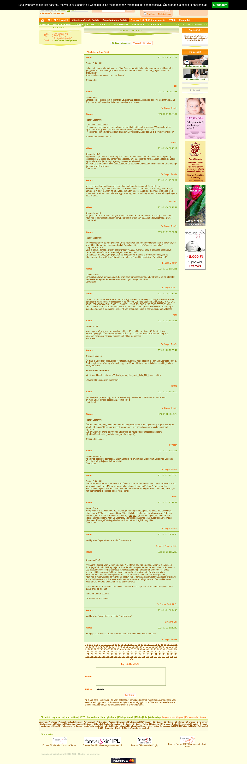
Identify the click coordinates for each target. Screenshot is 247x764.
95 (161, 649)
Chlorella (98, 724)
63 (161, 647)
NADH (177, 726)
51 (127, 647)
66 (170, 647)
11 (105, 644)
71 (92, 649)
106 (107, 652)
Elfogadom (220, 4)
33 (168, 644)
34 (170, 644)
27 (150, 644)
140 (151, 654)
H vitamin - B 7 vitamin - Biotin (164, 724)
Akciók (65, 20)
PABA (194, 726)
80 (118, 649)
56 (141, 647)
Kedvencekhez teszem (196, 717)
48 (118, 647)
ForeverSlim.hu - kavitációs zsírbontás (60, 744)
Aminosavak (89, 722)
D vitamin (127, 724)
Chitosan (88, 724)
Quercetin (108, 728)
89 (144, 649)
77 (109, 649)
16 (119, 644)
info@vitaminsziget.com (66, 40)
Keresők (44, 24)
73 (98, 649)
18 (125, 644)
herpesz (91, 511)
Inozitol (194, 724)
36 (176, 644)
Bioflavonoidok (47, 724)
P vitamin (185, 726)
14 (113, 644)
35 (173, 644)
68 (176, 647)
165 (159, 656)
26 (147, 644)
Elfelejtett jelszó (164, 14)
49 (121, 647)
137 (139, 654)
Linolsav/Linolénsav (137, 726)
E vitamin (137, 724)
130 (111, 654)
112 (131, 652)
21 (133, 644)
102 (91, 652)
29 (156, 644)
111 (127, 652)
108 (115, 652)
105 (103, 652)
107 (111, 652)
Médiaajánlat (141, 717)
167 (167, 656)
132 (119, 654)
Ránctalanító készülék (195, 79)
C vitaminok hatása (74, 724)
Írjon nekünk (72, 717)
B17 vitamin (145, 722)
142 (159, 654)
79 (115, 649)
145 (171, 654)
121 (167, 652)
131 (115, 654)
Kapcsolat (184, 20)
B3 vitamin (168, 722)
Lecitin (115, 726)
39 (92, 647)
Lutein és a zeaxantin (163, 726)
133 (123, 654)
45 (110, 647)
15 (116, 644)
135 (131, 654)
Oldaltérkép (155, 717)
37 (87, 647)
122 (171, 652)
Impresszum (58, 717)
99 (172, 649)
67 (173, 647)
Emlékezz (151, 14)
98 (169, 649)
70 (89, 649)
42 (101, 647)
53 (133, 647)
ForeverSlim (138, 24)
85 (132, 649)
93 (155, 649)
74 (100, 649)
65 (167, 647)
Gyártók (135, 20)
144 (167, 654)
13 (110, 644)
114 (139, 652)
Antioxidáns (102, 722)
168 (171, 656)
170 (131, 659)
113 (135, 652)
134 (127, 654)
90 (146, 649)
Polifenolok (203, 726)
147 (87, 656)
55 (138, 647)
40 (95, 647)
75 (103, 649)
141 (155, 654)
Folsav (146, 724)
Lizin (150, 726)
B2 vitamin (157, 722)
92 (152, 649)
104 (99, 652)
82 (123, 649)
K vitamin (203, 724)
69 (86, 649)
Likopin (123, 726)
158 (131, 656)
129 (107, 654)
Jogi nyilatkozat (108, 717)
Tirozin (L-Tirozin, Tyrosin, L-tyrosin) (131, 728)
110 (123, 652)
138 (143, 654)
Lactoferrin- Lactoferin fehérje (97, 726)
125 (91, 654)
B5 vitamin (179, 722)
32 (165, 644)
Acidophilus (64, 722)
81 (121, 649)
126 (95, 654)
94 (158, 649)
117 (151, 652)
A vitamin (53, 722)
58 (147, 647)
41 (98, 647)
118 (155, 652)
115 (143, 652)
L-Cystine (78, 726)
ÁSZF (82, 717)
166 (163, 656)
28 (153, 644)
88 (141, 649)
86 (135, 649)
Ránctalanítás (121, 24)
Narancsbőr (104, 24)
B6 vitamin (191, 722)
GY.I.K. (172, 20)
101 (87, 652)
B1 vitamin (122, 722)
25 (145, 644)
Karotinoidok (45, 726)
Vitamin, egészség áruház (85, 20)
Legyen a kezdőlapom (173, 717)
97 (166, 649)
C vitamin (59, 724)
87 (138, 649)
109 (119, 652)
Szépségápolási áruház (115, 20)
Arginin (112, 722)
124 (87, 654)
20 (130, 644)
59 (150, 647)
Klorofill (56, 726)
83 (126, 649)
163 (151, 656)
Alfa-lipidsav (76, 722)
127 (99, 654)
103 (95, 652)
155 (119, 656)
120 (163, 652)
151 (103, 656)
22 (136, 644)
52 (130, 647)
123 (175, 652)
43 (104, 647)
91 (149, 649)
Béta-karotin (202, 722)
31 (162, 644)
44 (107, 647)
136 (135, 654)
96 (164, 649)
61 (156, 647)
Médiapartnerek (126, 717)
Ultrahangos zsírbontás (195, 66)
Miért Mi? (53, 20)
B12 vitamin (133, 722)
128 (103, 654)
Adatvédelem (93, 717)
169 (175, 656)
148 (91, 656)
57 (144, 647)
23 (139, 644)
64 (164, 647)
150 (99, 656)
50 (124, 647)
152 (107, 656)
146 (175, 654)
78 (112, 649)
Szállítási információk (153, 20)
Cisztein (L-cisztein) (112, 724)
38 (90, 647)
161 (143, 656)
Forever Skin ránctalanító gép (144, 744)
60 (153, 647)
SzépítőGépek (155, 24)
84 (129, 649)
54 (135, 647)
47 (115, 647)
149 (95, 656)
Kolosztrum (67, 726)
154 (115, 656)
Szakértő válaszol (61, 24)
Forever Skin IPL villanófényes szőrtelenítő (102, 744)
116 (147, 652)
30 (159, 644)
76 (106, 649)
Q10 (101, 728)
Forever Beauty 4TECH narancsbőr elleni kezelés (187, 744)
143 (163, 654)
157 (127, 656)
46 (112, 647)
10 (102, 644)
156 (123, 656)
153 (111, 656)
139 (147, 654)
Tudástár (79, 24)
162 (147, 656)
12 (107, 644)
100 (175, 649)
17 (122, 644)
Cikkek (91, 24)
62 (158, 647)
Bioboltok (45, 717)
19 (127, 644)
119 (159, 652)
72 (95, 649)
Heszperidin (184, 724)
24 (142, 644)
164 (155, 656)
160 (139, 656)
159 (135, 656)
